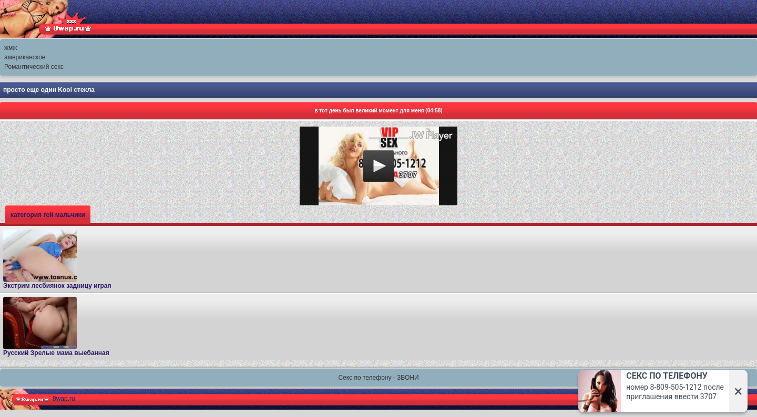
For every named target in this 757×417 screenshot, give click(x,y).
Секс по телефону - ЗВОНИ (378, 377)
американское (25, 57)
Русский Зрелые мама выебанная (56, 327)
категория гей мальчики (48, 214)
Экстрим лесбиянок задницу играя (57, 259)
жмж (10, 47)
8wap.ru (64, 398)
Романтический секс (34, 66)
